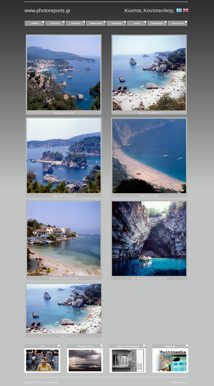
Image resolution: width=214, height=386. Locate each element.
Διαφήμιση (119, 23)
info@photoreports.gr (178, 382)
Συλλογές (58, 23)
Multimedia (170, 346)
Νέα (42, 346)
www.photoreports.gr (47, 10)
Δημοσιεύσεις (98, 23)
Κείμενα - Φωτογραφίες (128, 346)
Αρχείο (140, 23)
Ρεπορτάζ (78, 23)
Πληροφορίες (157, 23)
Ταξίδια (38, 23)
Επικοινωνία (178, 23)
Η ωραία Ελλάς (85, 346)
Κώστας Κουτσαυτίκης (150, 10)
